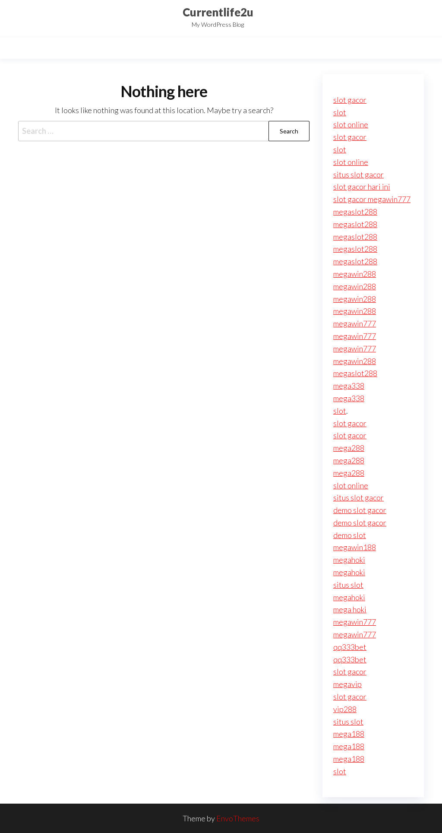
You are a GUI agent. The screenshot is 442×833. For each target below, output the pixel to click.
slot (339, 112)
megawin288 (354, 274)
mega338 (348, 385)
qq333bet (349, 647)
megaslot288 (355, 211)
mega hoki (349, 609)
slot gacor (349, 100)
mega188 (348, 733)
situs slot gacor (358, 174)
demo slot (349, 535)
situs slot (348, 584)
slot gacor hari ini (361, 186)
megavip (347, 684)
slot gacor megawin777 (371, 199)
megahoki (349, 559)
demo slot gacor (359, 510)
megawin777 (354, 323)
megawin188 (354, 547)
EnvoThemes (237, 818)
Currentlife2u (218, 12)
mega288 (348, 448)
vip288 (345, 709)
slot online (350, 124)
